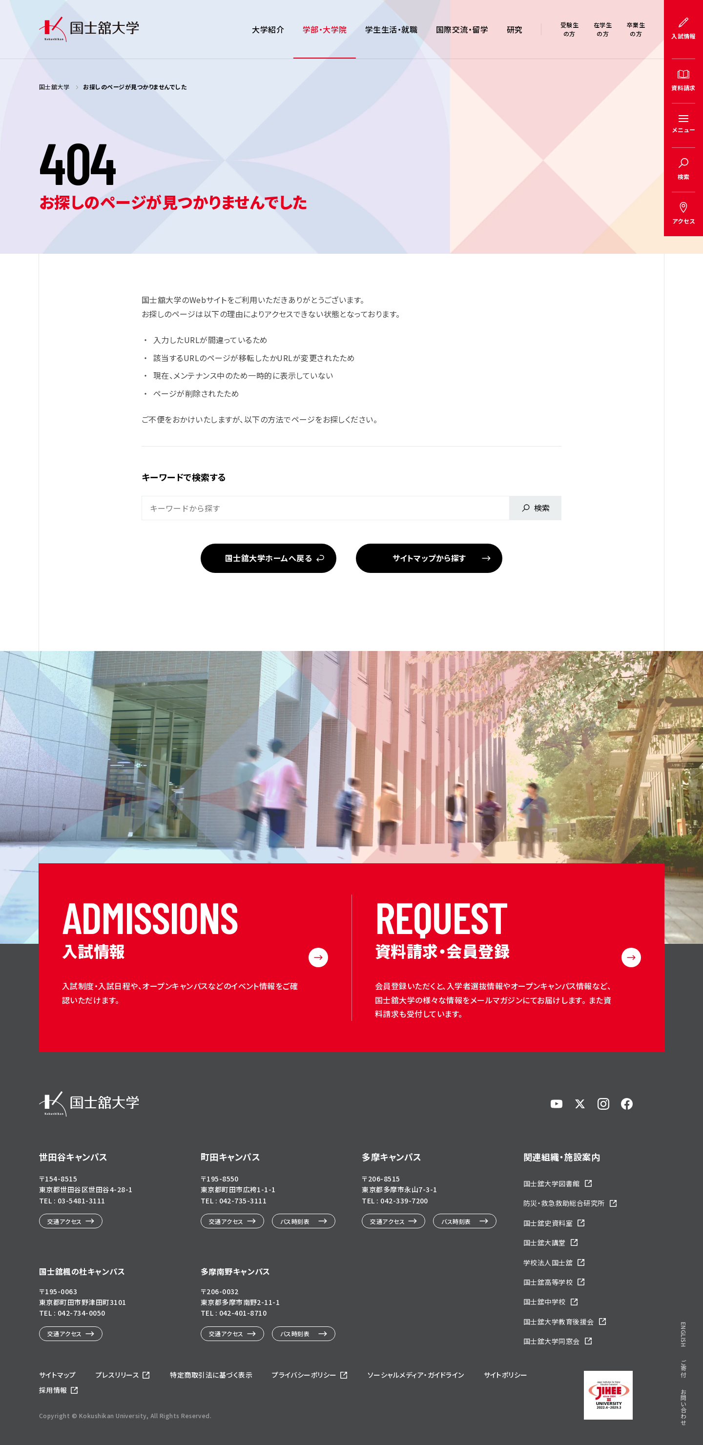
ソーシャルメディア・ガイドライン (416, 1375)
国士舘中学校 (544, 1301)
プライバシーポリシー (304, 1375)
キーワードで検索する (184, 476)
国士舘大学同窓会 (551, 1341)
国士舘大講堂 (544, 1242)
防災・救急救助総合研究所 (564, 1203)
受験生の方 (569, 29)
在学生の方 (603, 29)
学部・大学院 (325, 29)
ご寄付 (684, 1368)
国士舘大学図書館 (551, 1183)
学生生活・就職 (391, 29)
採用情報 (53, 1390)
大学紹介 (268, 29)
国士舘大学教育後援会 (558, 1321)
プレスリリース (117, 1375)
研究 (515, 29)
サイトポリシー (506, 1375)
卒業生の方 (636, 29)
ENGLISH (684, 1334)
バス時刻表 (295, 1221)
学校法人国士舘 (548, 1262)
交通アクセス (64, 1221)
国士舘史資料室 (548, 1223)
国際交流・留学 (462, 29)
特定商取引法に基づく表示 (211, 1375)
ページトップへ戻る (665, 1412)
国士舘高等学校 (548, 1282)
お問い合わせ (684, 1407)
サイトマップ (57, 1375)
